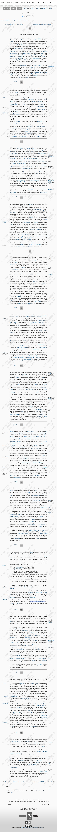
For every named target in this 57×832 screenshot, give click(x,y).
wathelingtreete (13, 53)
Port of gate (33, 632)
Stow (33, 2)
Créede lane (35, 349)
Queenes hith (4, 595)
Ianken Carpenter (18, 433)
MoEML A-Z (35, 801)
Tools (38, 2)
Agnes (17, 557)
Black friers (50, 645)
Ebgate (18, 655)
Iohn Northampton (14, 516)
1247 (32, 160)
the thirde (18, 160)
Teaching (17, 801)
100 (30, 224)
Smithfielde (24, 59)
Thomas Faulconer (43, 189)
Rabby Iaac (17, 477)
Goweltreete (13, 128)
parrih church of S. (35, 244)
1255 (24, 389)
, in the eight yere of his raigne (23, 103)
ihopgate (25, 171)
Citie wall (31, 217)
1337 (32, 411)
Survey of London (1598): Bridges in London (14, 24)
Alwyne (19, 226)
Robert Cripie (14, 153)
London (52, 37)
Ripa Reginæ (30, 592)
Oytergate (50, 663)
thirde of (41, 210)
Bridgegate (37, 39)
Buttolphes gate (5, 703)
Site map (29, 801)
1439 (44, 521)
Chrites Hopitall (51, 298)
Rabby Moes (37, 475)
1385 (46, 412)
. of (32, 67)
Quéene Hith (32, 597)
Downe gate (4, 599)
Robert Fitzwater (26, 462)
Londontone (12, 51)
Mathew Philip (41, 530)
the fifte (13, 192)
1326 (33, 409)
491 (21, 274)
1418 (39, 417)
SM (49, 788)
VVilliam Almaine (30, 148)
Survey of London (15, 20)
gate (39, 448)
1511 (32, 210)
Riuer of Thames (15, 603)
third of (29, 376)
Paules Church (26, 53)
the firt (39, 72)
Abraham (45, 384)
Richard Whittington (42, 433)
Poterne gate (23, 65)
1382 (46, 514)
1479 (46, 178)
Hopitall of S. (42, 161)
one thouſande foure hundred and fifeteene (31, 190)
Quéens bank (39, 592)
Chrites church (41, 109)
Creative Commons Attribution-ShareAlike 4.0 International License (33, 827)
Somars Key (44, 751)
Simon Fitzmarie (38, 160)
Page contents (6, 8)
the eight (43, 210)
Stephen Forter (43, 533)
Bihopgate (25, 54)
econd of (36, 72)
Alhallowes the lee (20, 649)
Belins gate (12, 597)
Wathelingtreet (24, 347)
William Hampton (37, 209)
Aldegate (23, 104)
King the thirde (30, 376)
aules (37, 355)
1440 (24, 67)
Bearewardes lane (42, 153)
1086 (21, 324)
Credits (13, 8)
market (30, 357)
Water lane (39, 760)
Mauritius (43, 324)
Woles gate (50, 647)
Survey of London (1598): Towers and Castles (42, 24)
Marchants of (40, 635)
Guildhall (52, 515)
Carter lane (21, 349)
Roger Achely (13, 212)
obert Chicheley (41, 524)
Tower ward (14, 767)
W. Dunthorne (4, 696)
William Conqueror (41, 705)
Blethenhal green (41, 121)
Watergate (49, 756)
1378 (35, 513)
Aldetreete (25, 131)
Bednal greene (16, 123)
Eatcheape (32, 49)
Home (3, 2)
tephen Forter (41, 694)
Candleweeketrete (42, 49)
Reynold (25, 436)
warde (35, 754)
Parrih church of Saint (17, 236)
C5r (26, 28)
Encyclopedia (15, 2)
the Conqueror (35, 324)
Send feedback (49, 8)
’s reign (16, 788)
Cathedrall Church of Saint (39, 236)
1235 (37, 155)
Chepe (17, 347)
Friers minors (38, 301)
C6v (15, 197)
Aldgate (39, 38)
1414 (28, 416)
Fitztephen (23, 44)
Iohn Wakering (16, 438)
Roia (22, 156)
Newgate (43, 56)
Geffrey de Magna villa (37, 462)
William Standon (31, 524)
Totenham (16, 134)
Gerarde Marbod (38, 171)
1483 (34, 269)
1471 (36, 696)
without (19, 163)
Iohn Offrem (13, 392)
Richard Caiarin (29, 151)
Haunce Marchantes (34, 180)
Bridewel (12, 588)
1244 (32, 267)
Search (49, 2)
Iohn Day (19, 296)
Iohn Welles (28, 523)
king (30, 99)
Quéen (36, 500)
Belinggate (13, 645)
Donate (47, 801)
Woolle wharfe (37, 757)
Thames (11, 41)
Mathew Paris (4, 457)
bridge (27, 359)
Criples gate (12, 264)
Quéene (13, 499)
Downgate (21, 648)
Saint (19, 357)
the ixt (29, 315)
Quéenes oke (26, 640)
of (17, 712)
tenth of (17, 523)
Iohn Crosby (14, 696)
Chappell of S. (15, 441)
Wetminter (19, 707)
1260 (44, 489)
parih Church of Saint (17, 299)
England (33, 73)
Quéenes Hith (25, 634)
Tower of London (51, 66)
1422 (20, 431)
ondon (15, 262)
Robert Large (13, 694)
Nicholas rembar (17, 514)
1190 (27, 72)
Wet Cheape (31, 355)
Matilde (40, 101)
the (33, 67)
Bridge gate (4, 682)
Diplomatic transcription (29, 14)
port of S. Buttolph (14, 713)
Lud (36, 490)
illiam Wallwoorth (14, 414)
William (41, 707)
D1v (15, 544)
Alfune (21, 244)
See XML (19, 8)
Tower (20, 77)
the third (24, 630)
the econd (14, 44)
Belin (27, 741)
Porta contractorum (20, 246)
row (41, 344)
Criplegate (31, 54)
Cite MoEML (23, 801)
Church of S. (17, 658)
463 (21, 530)
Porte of (40, 106)
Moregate (20, 58)
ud (45, 505)
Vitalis (31, 712)
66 (10, 448)
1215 (15, 458)
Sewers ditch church (27, 133)
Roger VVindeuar (5, 456)
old (43, 347)
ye (33, 511)
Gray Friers (20, 303)
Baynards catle (31, 639)
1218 (18, 376)
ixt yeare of (26, 315)
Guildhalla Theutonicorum (37, 166)
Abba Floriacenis (26, 222)
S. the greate (26, 239)
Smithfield (39, 316)
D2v (15, 672)
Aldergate (12, 39)
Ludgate (23, 39)
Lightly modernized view (29, 16)
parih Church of (38, 703)
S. (38, 411)
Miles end (17, 121)
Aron (36, 384)
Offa (12, 224)
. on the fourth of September (19, 616)
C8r (15, 365)
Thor (18, 384)
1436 (27, 689)
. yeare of (21, 630)
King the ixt (19, 523)
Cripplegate (44, 219)
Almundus (42, 712)
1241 (11, 382)
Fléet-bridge (23, 587)
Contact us (42, 801)
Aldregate (30, 274)
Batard (24, 698)
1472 (20, 210)
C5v (15, 81)
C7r (26, 251)
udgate (11, 350)
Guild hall (40, 516)
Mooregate (50, 189)
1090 (41, 246)
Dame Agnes (18, 568)
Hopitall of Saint (28, 316)
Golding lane (28, 129)
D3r (15, 732)
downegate (50, 622)
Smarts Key (12, 753)
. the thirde (27, 161)
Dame (23, 533)
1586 (18, 468)
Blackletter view (30, 15)
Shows (29, 2)
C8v (15, 424)
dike (13, 587)
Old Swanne (23, 661)
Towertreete (26, 49)
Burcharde (4, 222)
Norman (41, 104)
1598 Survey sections (24, 20)
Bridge (34, 683)
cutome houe (50, 757)
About (43, 2)
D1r (15, 481)
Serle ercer (20, 148)
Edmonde (41, 221)
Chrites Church (29, 303)
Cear (45, 452)
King (25, 234)
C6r (15, 141)
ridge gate (22, 683)
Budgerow (45, 51)
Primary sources (7, 20)
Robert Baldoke (38, 409)
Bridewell (4, 587)
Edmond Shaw (15, 269)
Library (23, 2)
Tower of (18, 48)
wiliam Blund (23, 136)
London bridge (13, 150)
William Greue (28, 433)
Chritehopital (36, 58)
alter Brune (44, 155)
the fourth (33, 530)
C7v (15, 307)
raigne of (18, 180)
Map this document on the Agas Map (37, 8)
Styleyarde (12, 637)
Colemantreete (43, 192)
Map (8, 2)
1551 (15, 181)
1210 (11, 148)
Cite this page (26, 8)
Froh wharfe (18, 753)
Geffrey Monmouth (14, 447)
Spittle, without (30, 158)
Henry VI (15, 788)
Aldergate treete (41, 126)
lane (20, 345)
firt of (29, 431)
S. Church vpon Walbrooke (37, 601)
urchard (36, 222)
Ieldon (21, 128)
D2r (15, 609)
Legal (12, 801)
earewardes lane (51, 156)
